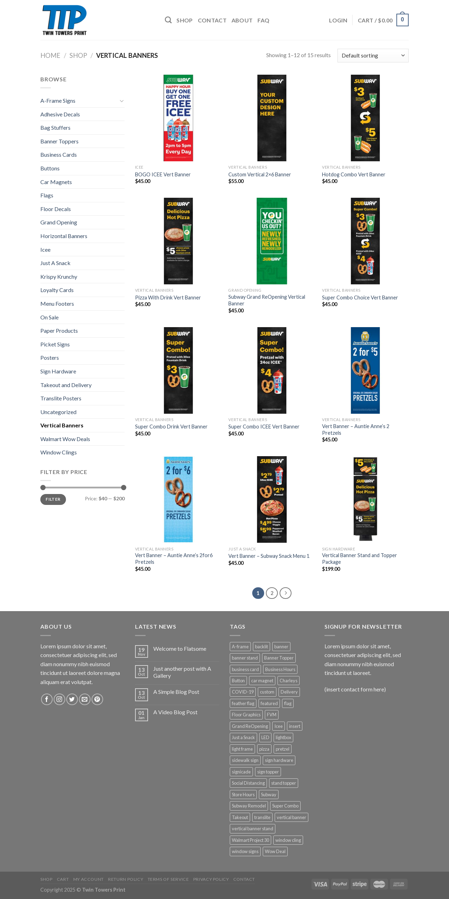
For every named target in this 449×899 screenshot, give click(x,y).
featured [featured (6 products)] (269, 703)
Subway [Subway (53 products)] (268, 794)
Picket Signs (55, 344)
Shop (184, 20)
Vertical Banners (61, 425)
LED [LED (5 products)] (265, 737)
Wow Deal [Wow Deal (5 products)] (275, 851)
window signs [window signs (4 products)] (245, 851)
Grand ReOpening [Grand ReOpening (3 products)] (250, 726)
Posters (49, 357)
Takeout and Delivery (66, 384)
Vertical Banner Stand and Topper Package (359, 558)
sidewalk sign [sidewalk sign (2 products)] (245, 760)
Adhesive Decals (60, 114)
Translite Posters (60, 398)
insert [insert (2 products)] (294, 726)
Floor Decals (55, 208)
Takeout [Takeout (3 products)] (240, 817)
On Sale (49, 317)
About (242, 20)
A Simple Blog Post (176, 691)
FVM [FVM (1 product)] (271, 714)
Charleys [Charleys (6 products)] (288, 680)
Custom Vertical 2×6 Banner (259, 174)
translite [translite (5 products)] (262, 817)
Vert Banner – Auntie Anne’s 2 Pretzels (355, 429)
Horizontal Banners (63, 235)
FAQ (263, 20)
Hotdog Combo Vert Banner (354, 174)
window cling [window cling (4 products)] (288, 840)
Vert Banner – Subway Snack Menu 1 (268, 556)
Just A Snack (55, 262)
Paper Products (59, 330)
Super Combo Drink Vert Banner (171, 427)
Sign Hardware (58, 371)
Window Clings (58, 452)
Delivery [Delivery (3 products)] (289, 692)
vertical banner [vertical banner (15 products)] (291, 817)
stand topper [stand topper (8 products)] (283, 783)
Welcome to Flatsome (179, 648)
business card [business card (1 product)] (245, 669)
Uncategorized (58, 411)
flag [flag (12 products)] (287, 703)
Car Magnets (56, 181)
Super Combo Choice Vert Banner (360, 297)
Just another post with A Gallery (182, 671)
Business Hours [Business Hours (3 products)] (280, 669)
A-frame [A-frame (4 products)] (240, 646)
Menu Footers (57, 303)
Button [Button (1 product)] (238, 680)
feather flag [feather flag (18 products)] (243, 703)
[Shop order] (373, 55)
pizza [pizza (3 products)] (264, 749)
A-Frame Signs (57, 100)
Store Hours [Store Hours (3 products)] (243, 794)
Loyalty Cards (57, 289)
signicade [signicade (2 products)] (241, 772)
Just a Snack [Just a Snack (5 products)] (243, 737)
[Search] (168, 19)
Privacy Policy (211, 879)
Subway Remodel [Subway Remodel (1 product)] (249, 806)
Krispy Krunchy (58, 276)
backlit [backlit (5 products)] (261, 646)
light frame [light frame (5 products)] (242, 749)
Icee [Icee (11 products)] (278, 726)
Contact (212, 20)
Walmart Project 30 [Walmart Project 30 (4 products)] (250, 840)
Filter (53, 499)
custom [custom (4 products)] (267, 692)
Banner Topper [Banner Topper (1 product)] (279, 658)
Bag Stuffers (55, 127)
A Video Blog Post (175, 712)
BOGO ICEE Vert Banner (163, 174)
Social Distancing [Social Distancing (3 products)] (248, 783)
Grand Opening (58, 222)
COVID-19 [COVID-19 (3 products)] (243, 692)
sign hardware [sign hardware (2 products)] (279, 760)
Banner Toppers (59, 141)
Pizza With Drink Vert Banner (168, 297)
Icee (45, 249)
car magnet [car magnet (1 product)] (262, 680)
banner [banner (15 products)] (281, 646)
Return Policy (125, 879)
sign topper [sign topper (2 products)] (268, 772)
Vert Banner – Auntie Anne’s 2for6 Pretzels (174, 558)
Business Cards (58, 154)
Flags (46, 195)
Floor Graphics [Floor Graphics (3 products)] (246, 714)
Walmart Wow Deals (65, 438)
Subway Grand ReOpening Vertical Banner (266, 300)
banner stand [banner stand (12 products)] (245, 658)
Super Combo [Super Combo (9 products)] (285, 806)
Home (50, 55)
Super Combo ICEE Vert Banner (264, 427)
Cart (63, 879)
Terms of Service (168, 879)
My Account (88, 879)
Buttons (50, 168)
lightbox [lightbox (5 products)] (283, 737)
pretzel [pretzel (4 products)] (282, 749)
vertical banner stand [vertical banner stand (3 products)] (252, 828)
